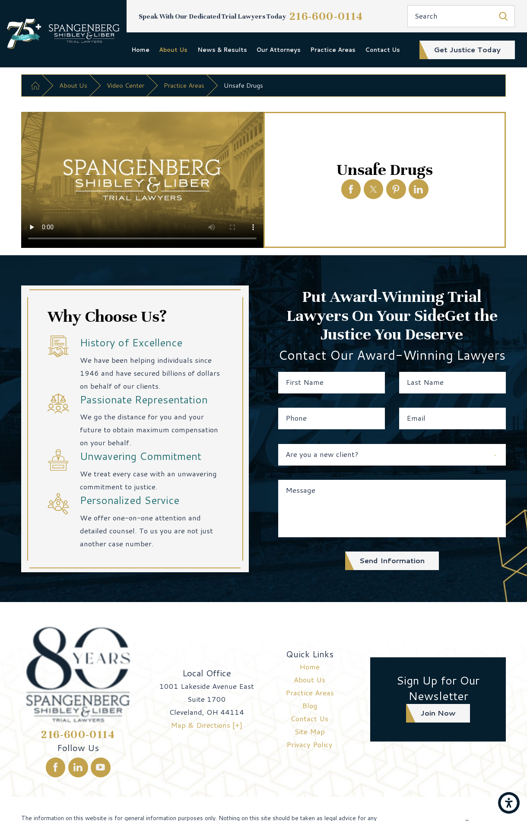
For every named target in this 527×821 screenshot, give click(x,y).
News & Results (222, 49)
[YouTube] (101, 767)
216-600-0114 (326, 16)
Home (140, 49)
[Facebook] (56, 767)
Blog (309, 705)
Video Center (125, 85)
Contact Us (382, 49)
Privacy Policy (309, 744)
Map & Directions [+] (206, 725)
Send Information (392, 560)
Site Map (310, 731)
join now (438, 713)
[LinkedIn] (78, 767)
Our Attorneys (279, 49)
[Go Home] (36, 86)
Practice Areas (333, 49)
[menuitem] (140, 49)
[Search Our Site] (503, 16)
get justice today (467, 49)
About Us (173, 49)
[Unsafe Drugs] (351, 189)
